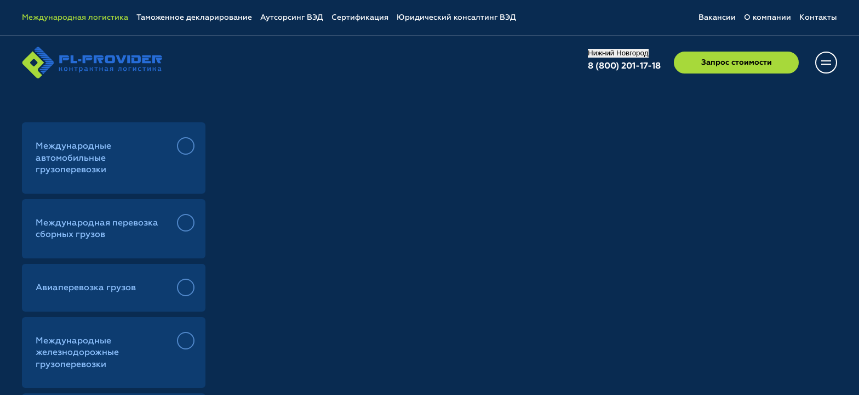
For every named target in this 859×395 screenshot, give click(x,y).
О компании (767, 17)
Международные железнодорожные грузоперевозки (77, 353)
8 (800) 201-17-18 (624, 66)
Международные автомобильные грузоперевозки (73, 158)
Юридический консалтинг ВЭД (456, 17)
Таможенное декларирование (194, 17)
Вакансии (717, 17)
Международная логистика (75, 17)
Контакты (818, 17)
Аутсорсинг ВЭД (291, 17)
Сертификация (359, 17)
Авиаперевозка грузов (86, 288)
